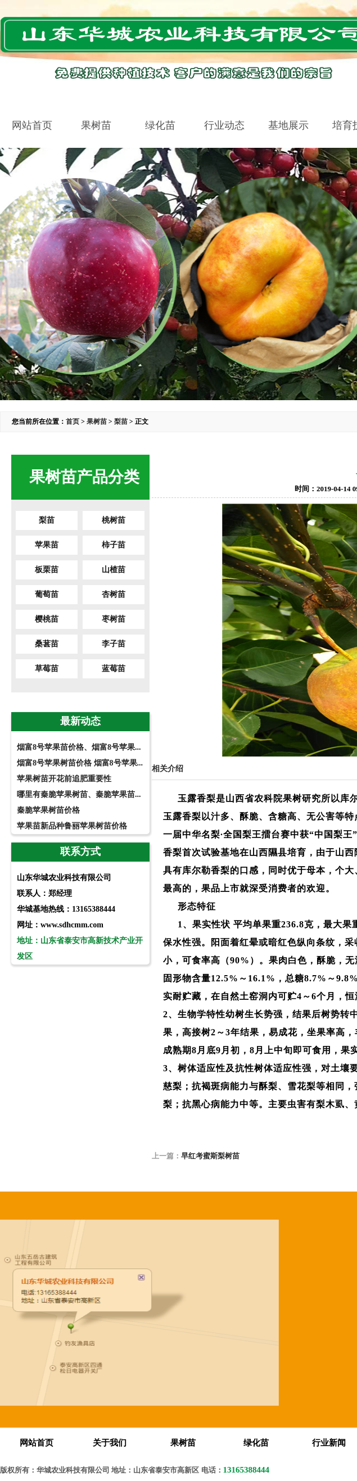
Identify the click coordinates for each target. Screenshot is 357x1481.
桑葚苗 (46, 644)
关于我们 (109, 1442)
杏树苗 (113, 594)
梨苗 (121, 421)
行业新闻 (329, 1442)
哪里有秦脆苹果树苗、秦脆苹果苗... (79, 794)
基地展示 (288, 125)
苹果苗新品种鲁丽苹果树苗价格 (72, 826)
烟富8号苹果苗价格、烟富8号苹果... (79, 747)
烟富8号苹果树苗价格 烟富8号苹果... (80, 763)
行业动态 (224, 125)
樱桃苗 (46, 619)
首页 (72, 421)
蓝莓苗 (113, 668)
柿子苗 (113, 545)
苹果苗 (46, 545)
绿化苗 (160, 125)
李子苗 (113, 644)
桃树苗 (113, 520)
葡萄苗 (46, 594)
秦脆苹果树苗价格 (48, 810)
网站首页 (32, 125)
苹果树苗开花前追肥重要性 (64, 779)
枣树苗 (113, 619)
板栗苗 (46, 569)
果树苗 (96, 125)
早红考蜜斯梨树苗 (210, 1156)
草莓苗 (46, 668)
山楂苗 (113, 569)
